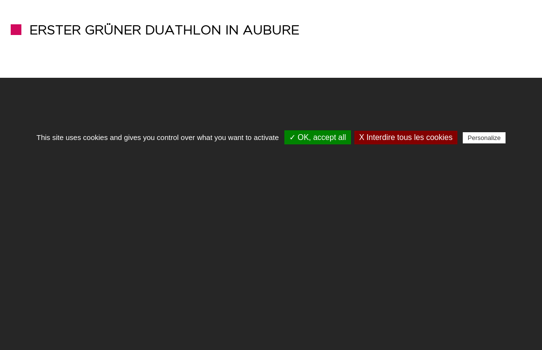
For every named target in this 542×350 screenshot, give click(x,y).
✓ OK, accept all (317, 137)
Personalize (484, 137)
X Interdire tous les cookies (406, 137)
